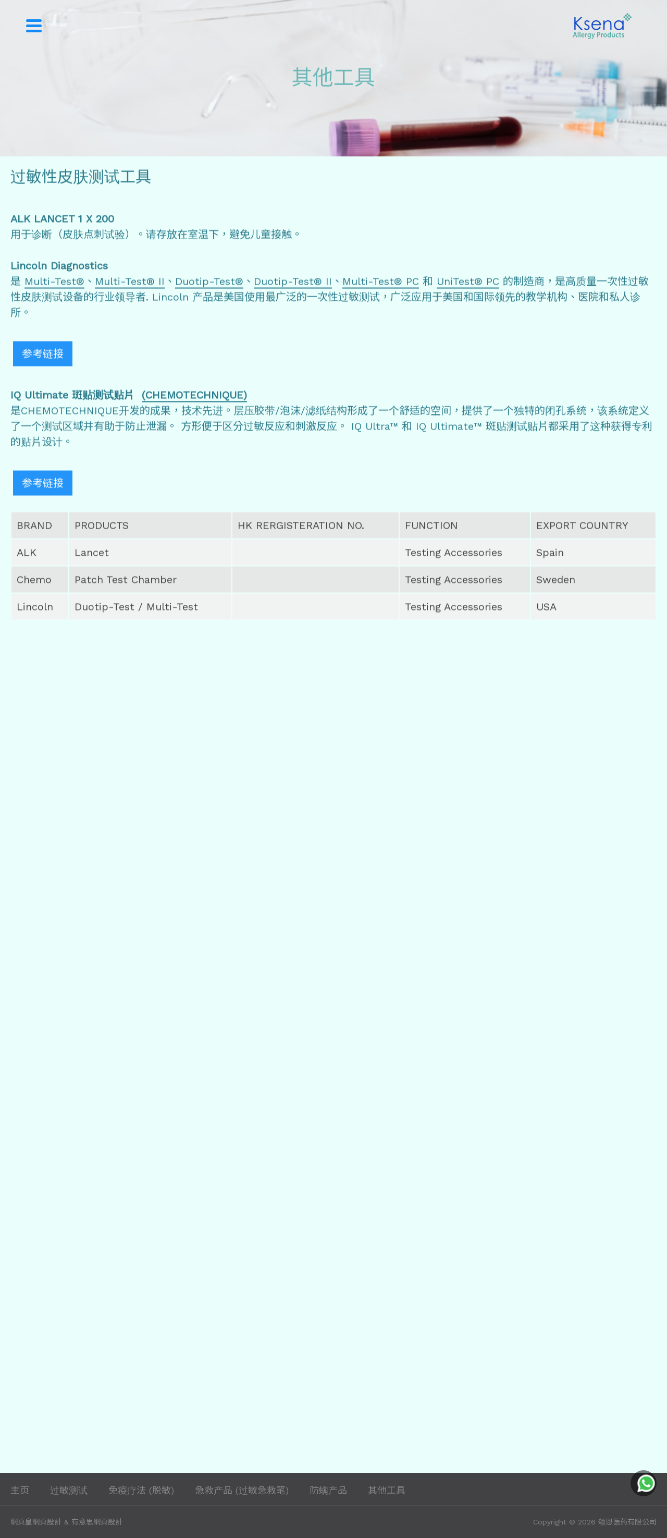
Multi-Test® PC (380, 282)
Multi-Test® (54, 282)
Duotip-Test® (209, 282)
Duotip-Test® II (293, 282)
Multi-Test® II (130, 282)
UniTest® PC (468, 282)
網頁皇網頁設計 (35, 1522)
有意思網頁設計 (96, 1522)
